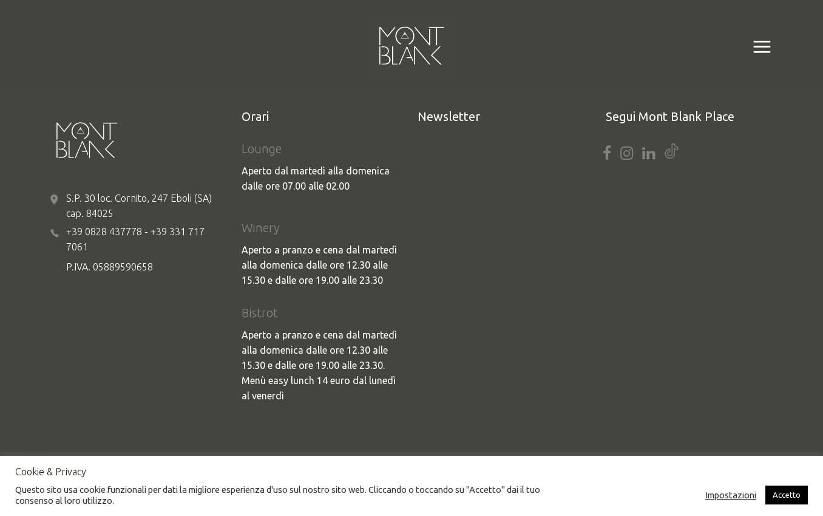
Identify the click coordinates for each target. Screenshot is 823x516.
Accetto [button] (787, 494)
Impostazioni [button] (730, 495)
